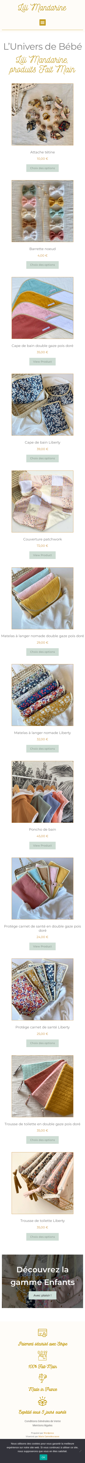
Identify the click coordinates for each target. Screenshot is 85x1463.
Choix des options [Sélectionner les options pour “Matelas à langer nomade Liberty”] (42, 748)
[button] (42, 22)
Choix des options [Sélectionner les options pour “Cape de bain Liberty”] (42, 458)
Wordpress (49, 1433)
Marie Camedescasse (48, 1436)
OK (43, 1457)
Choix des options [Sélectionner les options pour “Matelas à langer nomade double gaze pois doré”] (42, 652)
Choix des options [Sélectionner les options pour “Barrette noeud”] (42, 265)
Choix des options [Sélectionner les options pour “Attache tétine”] (42, 168)
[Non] (80, 1451)
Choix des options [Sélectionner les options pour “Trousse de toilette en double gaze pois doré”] (42, 1140)
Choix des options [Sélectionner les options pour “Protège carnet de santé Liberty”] (42, 1043)
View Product (42, 361)
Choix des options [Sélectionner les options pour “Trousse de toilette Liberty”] (42, 1237)
